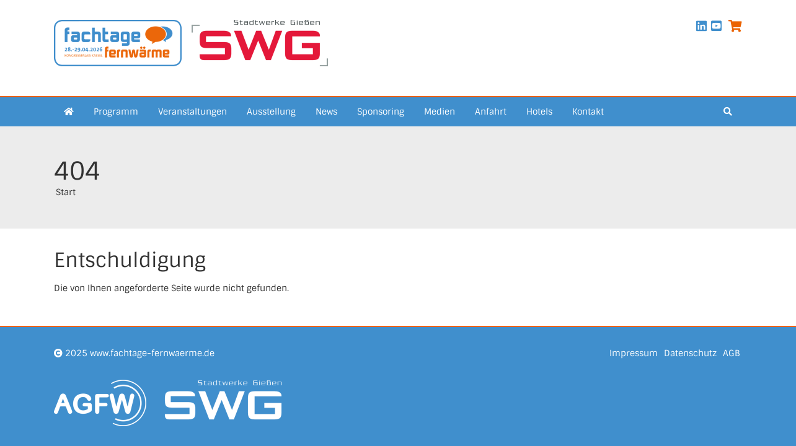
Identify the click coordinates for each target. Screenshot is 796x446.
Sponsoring (380, 111)
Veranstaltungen (192, 111)
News (326, 111)
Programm (116, 111)
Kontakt (588, 111)
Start (66, 192)
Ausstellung (271, 111)
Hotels (539, 111)
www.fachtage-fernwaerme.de (152, 353)
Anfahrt (490, 111)
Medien (439, 111)
